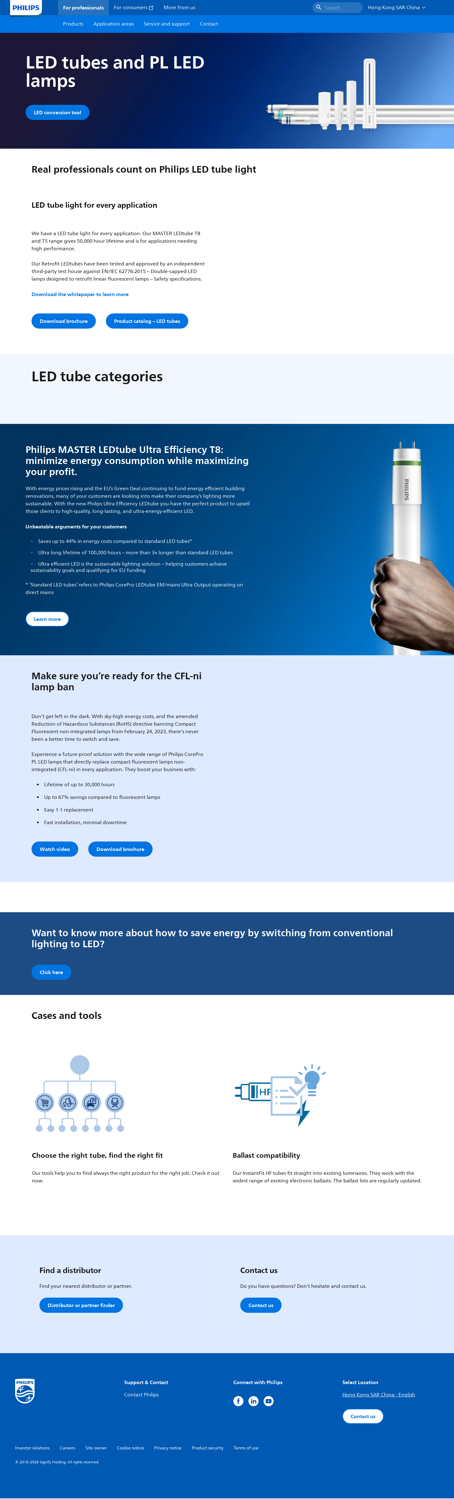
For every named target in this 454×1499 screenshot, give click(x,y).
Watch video (55, 849)
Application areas (113, 24)
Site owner (96, 1448)
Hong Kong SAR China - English (378, 1395)
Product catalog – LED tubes (147, 321)
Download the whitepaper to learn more (80, 294)
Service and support (167, 24)
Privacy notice (168, 1448)
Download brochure (64, 321)
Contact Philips (141, 1395)
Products (73, 24)
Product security (208, 1448)
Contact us (260, 1305)
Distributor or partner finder (81, 1305)
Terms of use (246, 1448)
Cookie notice (130, 1448)
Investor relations (32, 1448)
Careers (67, 1448)
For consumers (134, 7)
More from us (179, 7)
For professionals (83, 7)
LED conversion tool (57, 112)
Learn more (47, 619)
